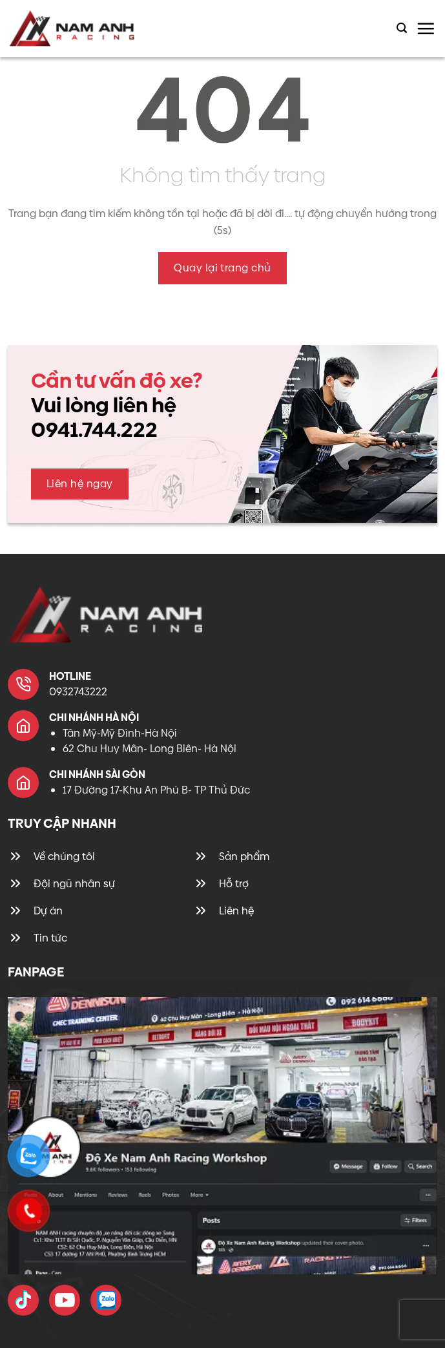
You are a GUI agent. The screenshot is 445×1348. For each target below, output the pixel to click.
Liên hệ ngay (80, 483)
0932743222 (78, 691)
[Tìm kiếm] (402, 28)
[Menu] (425, 28)
